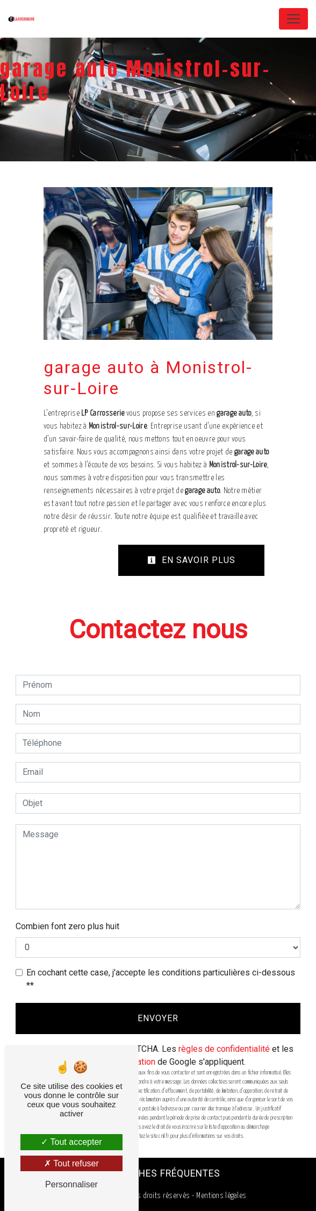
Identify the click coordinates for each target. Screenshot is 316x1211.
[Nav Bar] (293, 19)
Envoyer (158, 1018)
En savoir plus (191, 560)
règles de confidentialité (224, 1049)
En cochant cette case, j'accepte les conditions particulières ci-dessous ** (160, 979)
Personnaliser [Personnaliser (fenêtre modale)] (71, 1184)
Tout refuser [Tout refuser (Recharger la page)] (71, 1163)
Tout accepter (71, 1141)
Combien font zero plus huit (67, 926)
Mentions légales (220, 1196)
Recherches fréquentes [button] (158, 1173)
